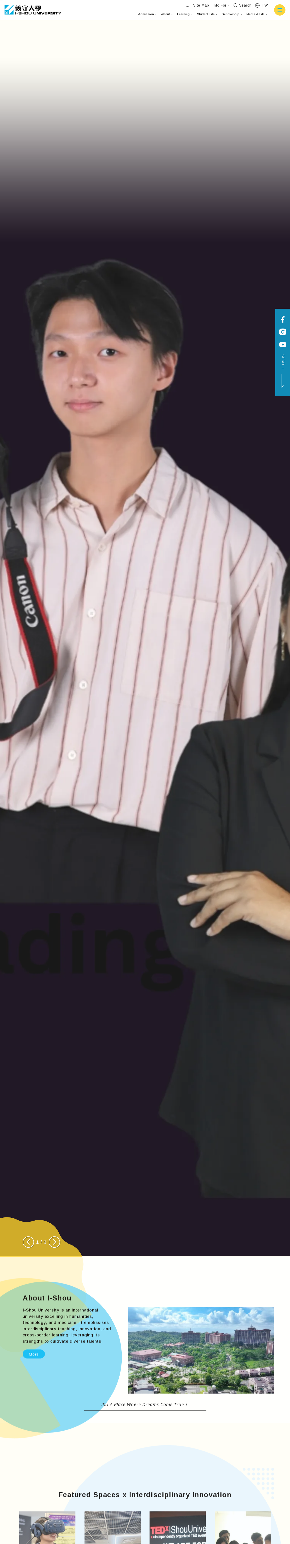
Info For (221, 5)
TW (261, 5)
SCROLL (283, 371)
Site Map (201, 5)
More (34, 1375)
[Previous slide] (28, 1242)
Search (242, 5)
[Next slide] (54, 1242)
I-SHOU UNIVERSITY (33, 10)
